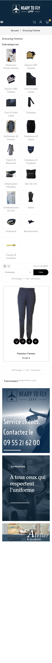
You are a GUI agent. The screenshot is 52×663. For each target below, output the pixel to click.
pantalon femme (26, 353)
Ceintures (11, 231)
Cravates (31, 112)
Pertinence (18, 272)
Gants (31, 207)
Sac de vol (31, 184)
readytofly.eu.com (27, 380)
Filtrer (41, 272)
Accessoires (31, 231)
